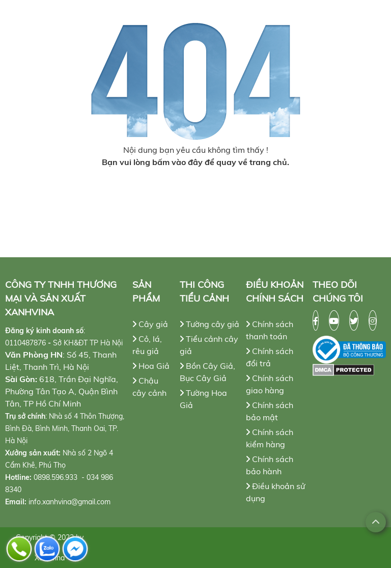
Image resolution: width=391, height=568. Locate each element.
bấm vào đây (177, 162)
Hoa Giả (151, 366)
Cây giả (150, 324)
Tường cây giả (209, 324)
